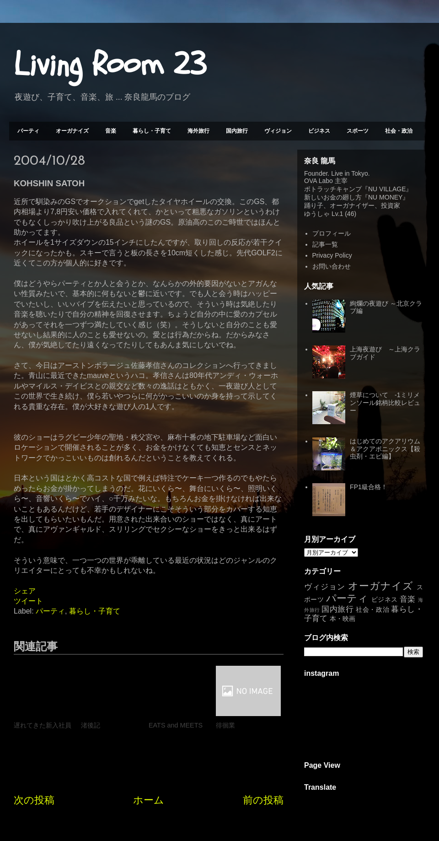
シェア (25, 591)
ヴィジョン (278, 131)
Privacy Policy (332, 255)
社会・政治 (398, 131)
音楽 (110, 131)
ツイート (28, 601)
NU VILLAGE (387, 189)
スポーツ (358, 131)
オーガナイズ (72, 131)
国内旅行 (237, 131)
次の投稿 (34, 800)
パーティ (28, 131)
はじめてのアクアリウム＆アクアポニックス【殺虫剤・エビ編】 (385, 448)
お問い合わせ (331, 266)
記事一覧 (325, 244)
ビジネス (319, 131)
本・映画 (342, 618)
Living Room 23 (110, 64)
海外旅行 (198, 131)
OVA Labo (318, 180)
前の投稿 (263, 800)
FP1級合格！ (368, 487)
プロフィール (331, 233)
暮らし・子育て (152, 131)
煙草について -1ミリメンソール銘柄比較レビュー (385, 402)
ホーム (148, 800)
